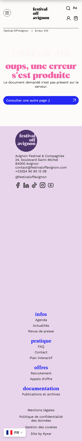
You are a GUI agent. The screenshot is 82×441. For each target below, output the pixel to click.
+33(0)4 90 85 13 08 (31, 171)
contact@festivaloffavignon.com (41, 167)
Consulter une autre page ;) (28, 100)
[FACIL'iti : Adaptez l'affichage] (75, 7)
